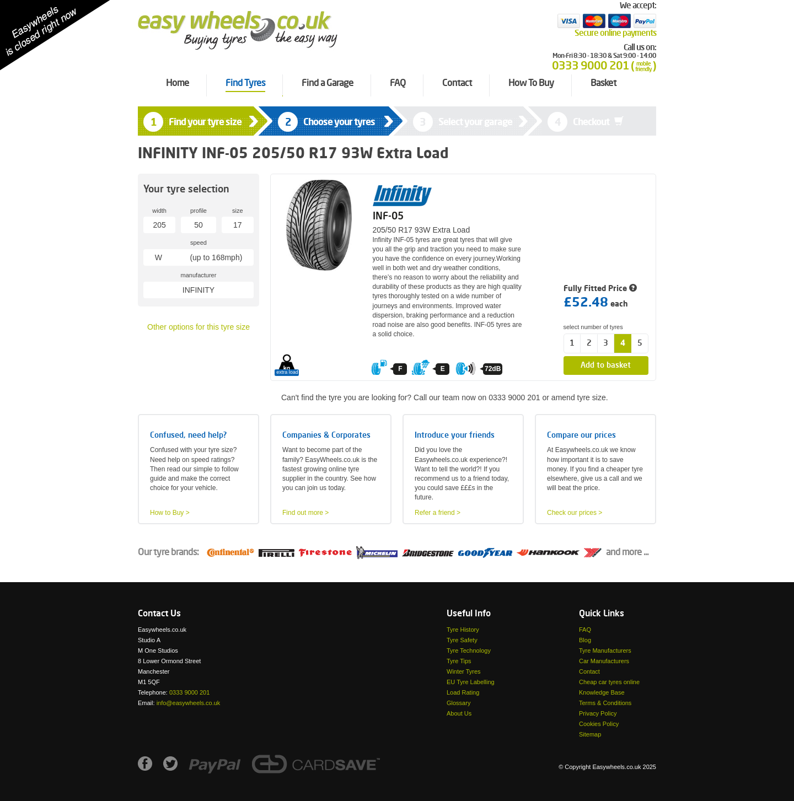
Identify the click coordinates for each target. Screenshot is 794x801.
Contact (589, 671)
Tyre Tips (459, 661)
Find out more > (305, 513)
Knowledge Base (602, 692)
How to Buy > (170, 513)
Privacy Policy (597, 713)
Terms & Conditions (605, 703)
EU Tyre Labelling (471, 682)
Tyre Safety (462, 640)
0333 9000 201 (189, 692)
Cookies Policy (599, 724)
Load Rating (463, 692)
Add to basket (606, 365)
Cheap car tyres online (609, 682)
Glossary (458, 703)
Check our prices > (574, 513)
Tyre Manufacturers (605, 650)
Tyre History (463, 629)
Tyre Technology (469, 650)
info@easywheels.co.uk (189, 703)
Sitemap (590, 734)
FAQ (585, 629)
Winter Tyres (464, 671)
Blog (585, 640)
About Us (459, 713)
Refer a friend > (437, 513)
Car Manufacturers (604, 661)
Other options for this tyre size (198, 326)
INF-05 (388, 217)
